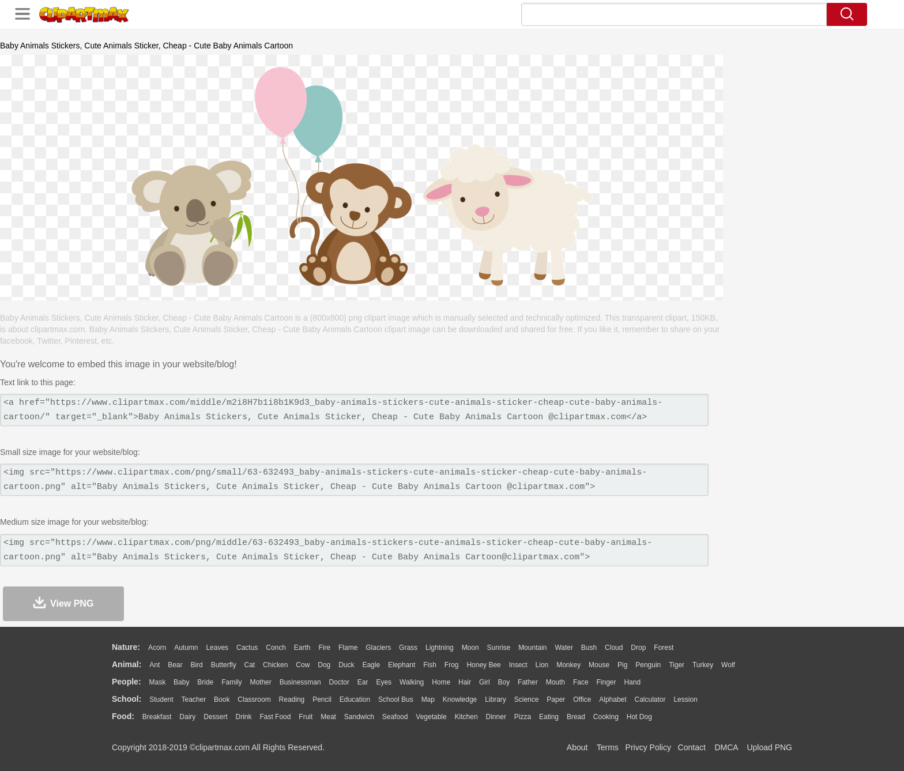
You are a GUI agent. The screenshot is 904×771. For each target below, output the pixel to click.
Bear (175, 665)
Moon (470, 648)
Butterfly (223, 665)
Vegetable (431, 717)
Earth (302, 648)
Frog (452, 665)
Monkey (568, 665)
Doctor (339, 682)
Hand (632, 682)
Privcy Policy (648, 747)
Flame (347, 648)
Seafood (395, 717)
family (231, 682)
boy (504, 682)
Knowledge (460, 699)
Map (428, 699)
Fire (324, 648)
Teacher (194, 699)
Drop (638, 648)
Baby (181, 682)
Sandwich (359, 717)
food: (123, 716)
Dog (324, 665)
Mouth (555, 682)
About (577, 747)
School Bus (395, 699)
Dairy (187, 717)
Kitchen (466, 717)
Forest (663, 648)
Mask (157, 682)
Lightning (439, 648)
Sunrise (499, 648)
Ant (154, 665)
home (441, 682)
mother (260, 682)
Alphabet (612, 699)
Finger (606, 682)
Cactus (247, 648)
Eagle (371, 665)
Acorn (157, 648)
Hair (464, 682)
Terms (608, 747)
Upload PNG (769, 747)
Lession (685, 699)
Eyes (383, 682)
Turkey (702, 665)
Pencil (322, 699)
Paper (556, 699)
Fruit (305, 717)
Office (582, 699)
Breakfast (157, 717)
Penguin (648, 665)
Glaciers (378, 648)
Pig (622, 665)
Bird (196, 665)
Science (526, 699)
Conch (276, 648)
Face (581, 682)
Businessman (300, 682)
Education (355, 699)
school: (126, 699)
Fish (429, 665)
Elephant (401, 665)
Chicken (275, 665)
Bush (589, 648)
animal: (126, 664)
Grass (408, 648)
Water (564, 648)
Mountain (532, 648)
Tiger (676, 665)
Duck (346, 665)
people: (126, 681)
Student (161, 699)
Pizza (522, 717)
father (528, 682)
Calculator (650, 699)
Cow (303, 665)
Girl (484, 682)
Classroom (254, 699)
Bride (205, 682)
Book (221, 699)
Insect (518, 665)
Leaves (217, 648)
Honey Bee (483, 665)
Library (495, 699)
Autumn (186, 648)
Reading (292, 699)
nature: (126, 647)
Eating (549, 717)
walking (412, 682)
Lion (542, 665)
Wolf (728, 665)
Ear (362, 682)
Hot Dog (639, 717)
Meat (328, 717)
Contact (692, 747)
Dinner (496, 717)
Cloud (614, 648)
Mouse (599, 665)
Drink (244, 717)
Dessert (215, 717)
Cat (249, 665)
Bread (576, 717)
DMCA (725, 747)
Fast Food (275, 717)
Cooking (606, 717)
